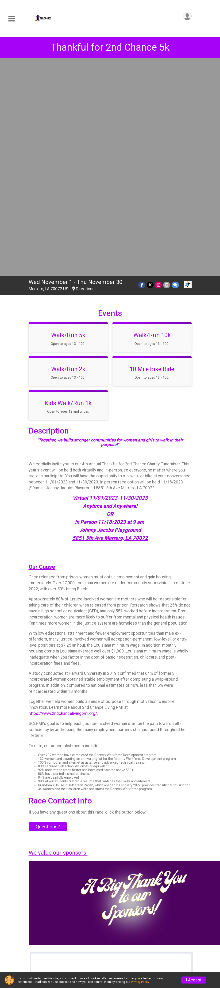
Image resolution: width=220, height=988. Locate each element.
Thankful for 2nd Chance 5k (110, 47)
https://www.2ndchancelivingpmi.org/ (63, 499)
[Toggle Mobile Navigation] (11, 19)
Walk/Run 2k (68, 154)
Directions (85, 74)
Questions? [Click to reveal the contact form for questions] (48, 612)
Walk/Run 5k (68, 120)
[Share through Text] (175, 70)
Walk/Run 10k (152, 120)
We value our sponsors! (58, 638)
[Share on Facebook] (142, 70)
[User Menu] (187, 16)
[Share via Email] (166, 70)
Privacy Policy (140, 982)
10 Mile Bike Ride (152, 154)
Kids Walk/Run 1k (68, 188)
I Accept (193, 980)
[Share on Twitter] (150, 70)
